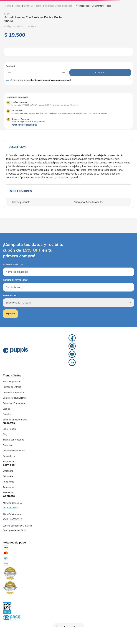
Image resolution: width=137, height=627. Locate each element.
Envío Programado (12, 381)
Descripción (68, 147)
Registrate (10, 313)
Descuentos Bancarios (13, 392)
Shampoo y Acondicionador (58, 6)
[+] (64, 72)
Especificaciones (68, 191)
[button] (21, 124)
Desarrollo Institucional (14, 450)
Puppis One (8, 482)
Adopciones (8, 487)
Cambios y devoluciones (14, 398)
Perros (17, 6)
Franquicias (8, 461)
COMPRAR (100, 73)
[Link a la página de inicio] (7, 6)
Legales (6, 409)
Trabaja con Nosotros (13, 440)
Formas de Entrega (12, 387)
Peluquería (8, 476)
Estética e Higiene (32, 6)
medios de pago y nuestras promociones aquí (49, 80)
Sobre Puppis (9, 429)
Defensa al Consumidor (14, 403)
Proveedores (9, 456)
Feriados (7, 414)
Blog (5, 434)
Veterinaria (8, 471)
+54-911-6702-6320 (12, 519)
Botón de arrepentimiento (15, 419)
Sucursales (8, 445)
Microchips (8, 492)
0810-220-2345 (10, 507)
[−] (9, 72)
